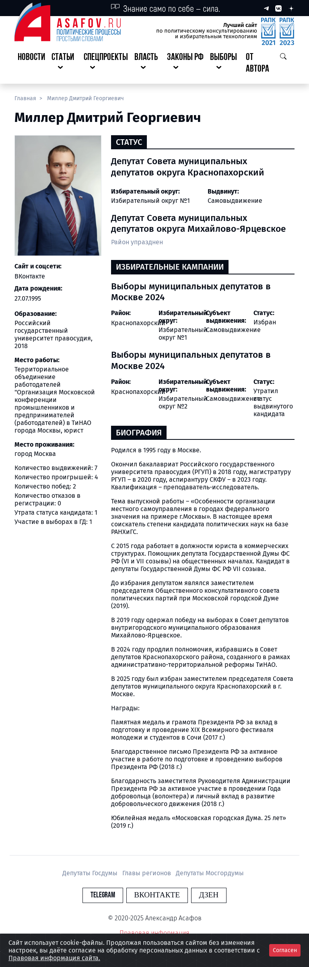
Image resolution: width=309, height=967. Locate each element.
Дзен (203, 895)
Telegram (108, 895)
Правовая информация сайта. (54, 958)
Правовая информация (154, 933)
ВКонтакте (29, 276)
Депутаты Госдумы (90, 873)
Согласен (285, 950)
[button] (64, 63)
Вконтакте (157, 895)
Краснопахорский (138, 323)
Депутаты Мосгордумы (210, 873)
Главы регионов (147, 873)
